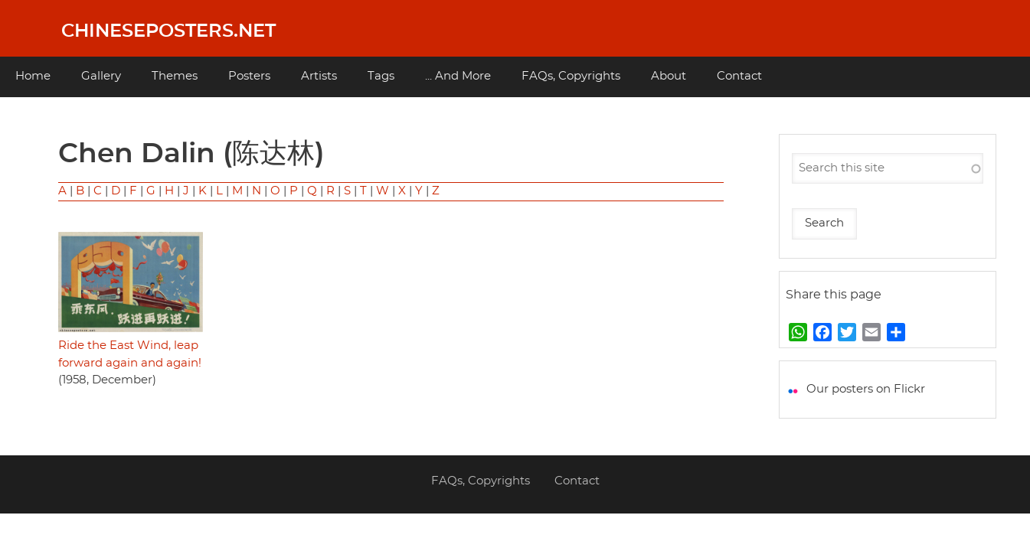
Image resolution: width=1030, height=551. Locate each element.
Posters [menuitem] (249, 76)
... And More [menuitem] (458, 76)
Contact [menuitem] (739, 76)
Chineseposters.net (168, 31)
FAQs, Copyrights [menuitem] (571, 76)
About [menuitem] (668, 76)
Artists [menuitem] (319, 76)
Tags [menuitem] (381, 76)
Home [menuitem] (33, 76)
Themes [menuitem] (175, 76)
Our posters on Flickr (865, 389)
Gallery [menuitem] (101, 76)
